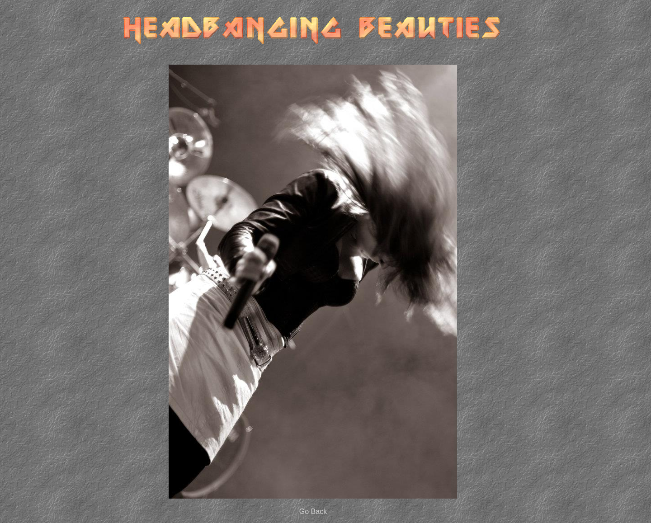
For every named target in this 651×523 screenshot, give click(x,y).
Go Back (313, 511)
